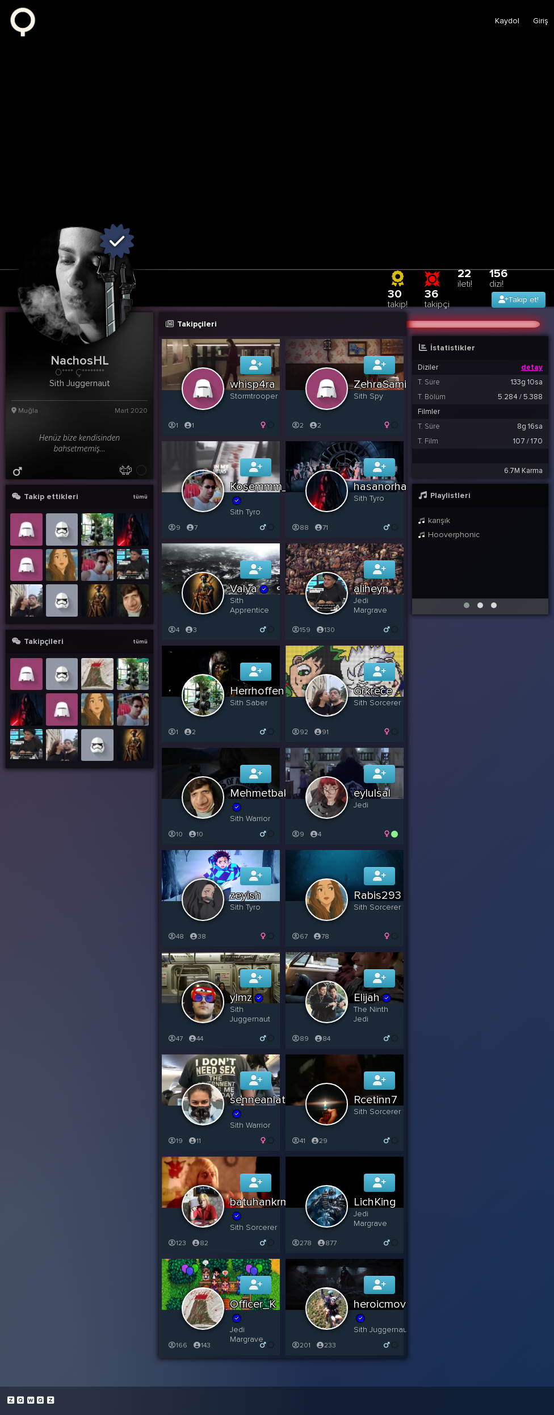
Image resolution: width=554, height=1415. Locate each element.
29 (319, 1141)
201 (300, 1345)
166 (177, 1345)
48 (175, 936)
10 (175, 834)
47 (175, 1039)
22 (465, 278)
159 (300, 630)
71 (321, 528)
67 (299, 936)
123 (176, 1243)
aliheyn (371, 589)
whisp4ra (252, 384)
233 (326, 1345)
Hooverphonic (449, 534)
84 (322, 1039)
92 (299, 732)
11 (194, 1141)
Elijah (373, 997)
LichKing (375, 1202)
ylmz (247, 997)
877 (327, 1243)
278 (301, 1243)
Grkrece (373, 691)
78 (321, 936)
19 (175, 1141)
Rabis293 (377, 895)
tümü (140, 496)
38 (197, 936)
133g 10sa (527, 382)
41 (298, 1141)
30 (398, 298)
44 (195, 1039)
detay (532, 367)
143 (201, 1345)
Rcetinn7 (375, 1100)
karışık (434, 520)
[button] (466, 605)
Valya (249, 589)
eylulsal (372, 793)
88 (300, 528)
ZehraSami (380, 384)
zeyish (245, 895)
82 (199, 1243)
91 (321, 732)
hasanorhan (383, 486)
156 (498, 278)
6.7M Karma (523, 470)
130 (325, 630)
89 (300, 1039)
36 (437, 298)
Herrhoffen (257, 691)
